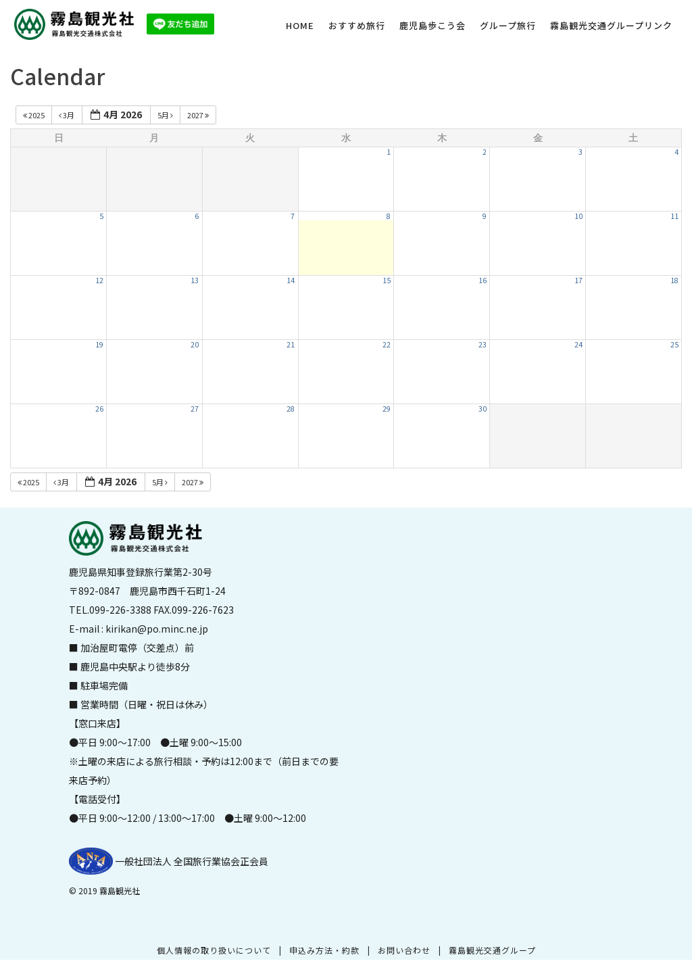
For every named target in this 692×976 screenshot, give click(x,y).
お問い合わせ (404, 950)
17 (578, 280)
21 (291, 344)
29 (386, 409)
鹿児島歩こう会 (432, 25)
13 (195, 280)
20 (195, 344)
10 (578, 216)
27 (195, 409)
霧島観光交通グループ (492, 950)
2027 (198, 114)
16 (482, 280)
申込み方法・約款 (324, 950)
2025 (34, 114)
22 (386, 344)
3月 (67, 114)
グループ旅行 (508, 25)
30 (482, 409)
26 (99, 409)
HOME (300, 25)
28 (291, 409)
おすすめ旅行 (356, 25)
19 (99, 344)
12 (99, 280)
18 (674, 280)
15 (386, 280)
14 (291, 280)
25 (674, 344)
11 (674, 216)
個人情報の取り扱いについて (214, 950)
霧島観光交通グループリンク (611, 25)
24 (578, 344)
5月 (165, 114)
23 (482, 344)
